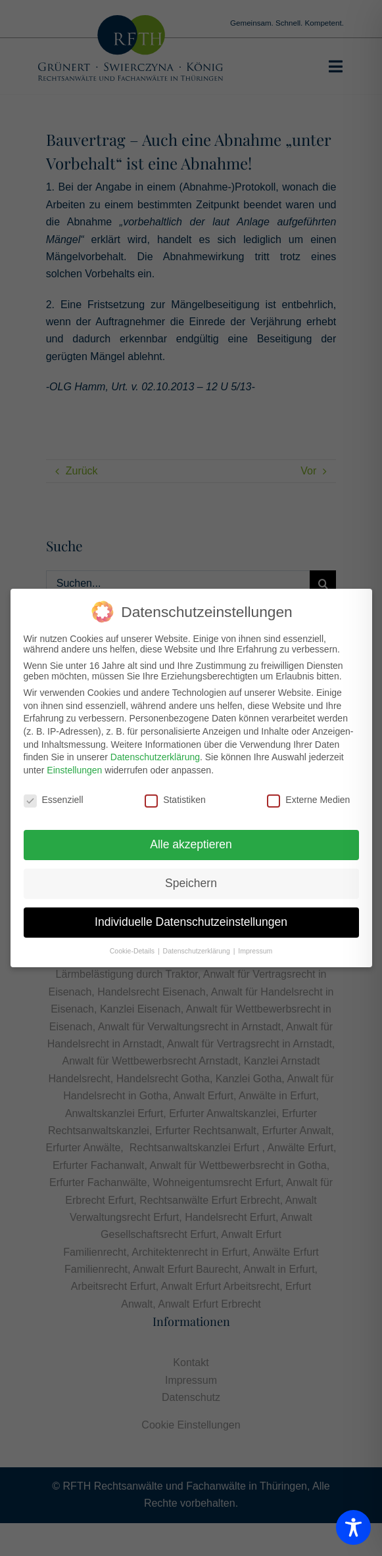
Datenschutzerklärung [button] (197, 949)
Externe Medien (308, 797)
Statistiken (175, 797)
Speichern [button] (191, 881)
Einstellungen (74, 767)
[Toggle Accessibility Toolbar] (353, 1527)
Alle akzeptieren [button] (191, 842)
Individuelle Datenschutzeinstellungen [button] (191, 920)
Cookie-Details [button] (133, 949)
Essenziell (54, 797)
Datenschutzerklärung (155, 755)
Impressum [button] (255, 949)
